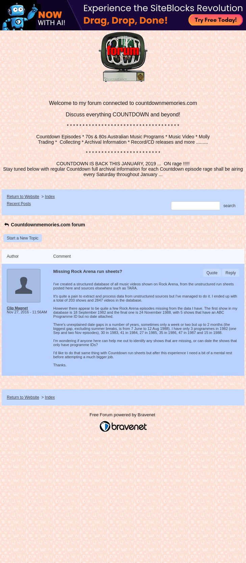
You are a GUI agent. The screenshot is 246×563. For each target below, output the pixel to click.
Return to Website (23, 196)
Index (50, 196)
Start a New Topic (23, 238)
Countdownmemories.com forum (44, 224)
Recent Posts (19, 203)
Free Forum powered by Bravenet (123, 414)
